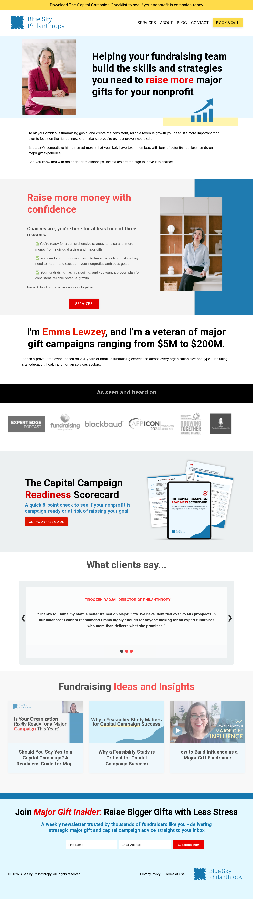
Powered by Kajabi (233, 892)
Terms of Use (175, 874)
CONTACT (200, 23)
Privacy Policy (150, 874)
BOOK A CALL (227, 23)
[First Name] (91, 844)
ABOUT (166, 23)
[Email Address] (145, 844)
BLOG (182, 23)
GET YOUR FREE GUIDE (46, 521)
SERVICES (147, 23)
